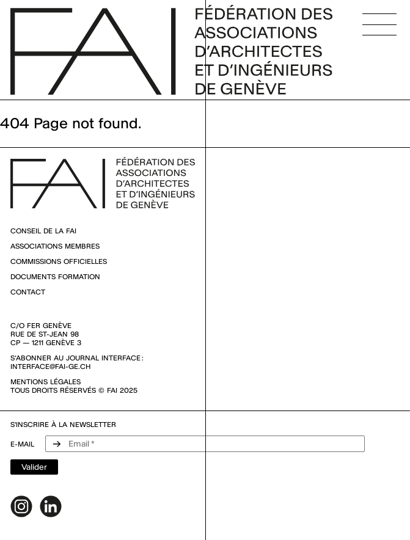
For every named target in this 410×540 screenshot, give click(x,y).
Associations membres (55, 246)
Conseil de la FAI (43, 231)
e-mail (22, 444)
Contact (27, 292)
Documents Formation (55, 276)
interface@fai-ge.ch (50, 366)
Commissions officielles (58, 261)
